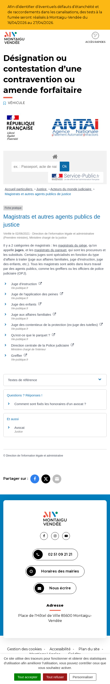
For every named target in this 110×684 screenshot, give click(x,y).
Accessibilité (60, 649)
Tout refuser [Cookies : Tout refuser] (55, 677)
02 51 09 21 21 (52, 554)
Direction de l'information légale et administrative (34, 455)
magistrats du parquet (50, 250)
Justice (42, 189)
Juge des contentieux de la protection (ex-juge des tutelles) (57, 325)
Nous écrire (53, 588)
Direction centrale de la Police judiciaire (42, 345)
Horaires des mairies (53, 571)
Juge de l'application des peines (37, 294)
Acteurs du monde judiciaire (71, 189)
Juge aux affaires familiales (33, 314)
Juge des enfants (26, 304)
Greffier (19, 355)
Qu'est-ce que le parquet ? (33, 335)
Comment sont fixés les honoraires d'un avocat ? (50, 404)
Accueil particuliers (19, 189)
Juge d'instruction (26, 284)
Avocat (19, 427)
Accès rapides (95, 37)
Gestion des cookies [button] (24, 649)
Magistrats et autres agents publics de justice (38, 194)
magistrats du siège (72, 245)
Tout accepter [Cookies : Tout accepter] (27, 677)
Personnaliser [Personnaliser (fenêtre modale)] (83, 677)
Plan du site (89, 649)
